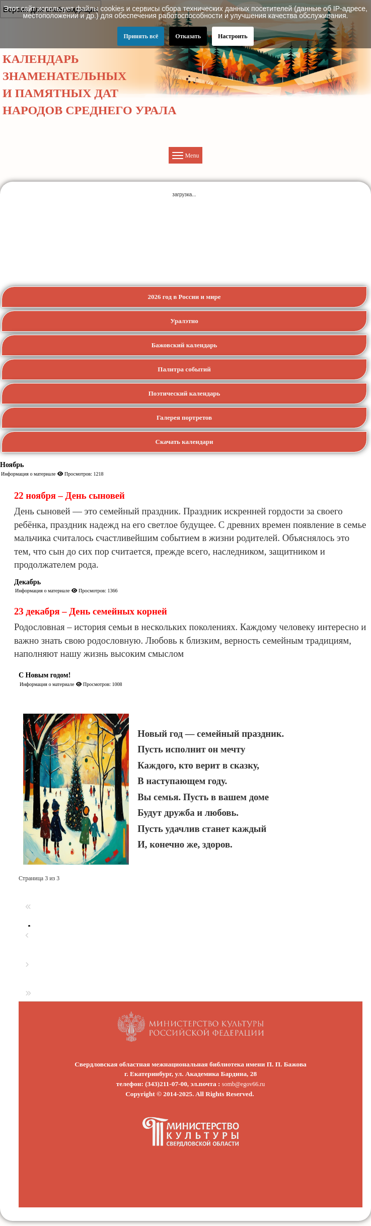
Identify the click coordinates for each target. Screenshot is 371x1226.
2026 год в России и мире (183, 296)
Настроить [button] (233, 36)
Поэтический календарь (184, 393)
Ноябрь (12, 465)
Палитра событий (184, 369)
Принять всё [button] (140, 36)
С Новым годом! (44, 675)
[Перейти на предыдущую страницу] (27, 936)
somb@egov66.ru (243, 1084)
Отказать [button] (188, 36)
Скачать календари (184, 441)
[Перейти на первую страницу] (28, 907)
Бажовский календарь (184, 345)
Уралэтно (184, 321)
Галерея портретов (184, 417)
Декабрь (27, 582)
